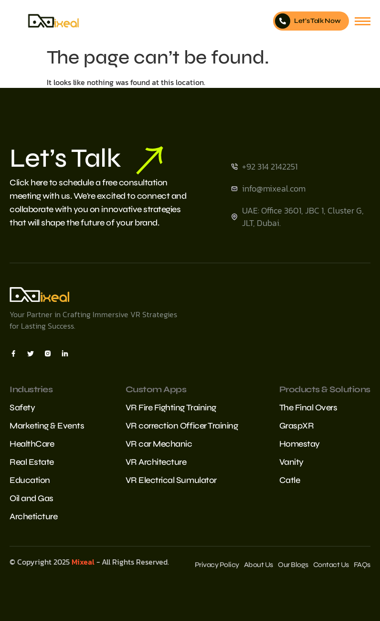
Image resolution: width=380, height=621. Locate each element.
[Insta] (48, 353)
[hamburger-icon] (362, 21)
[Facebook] (13, 353)
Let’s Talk (86, 158)
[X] (30, 353)
